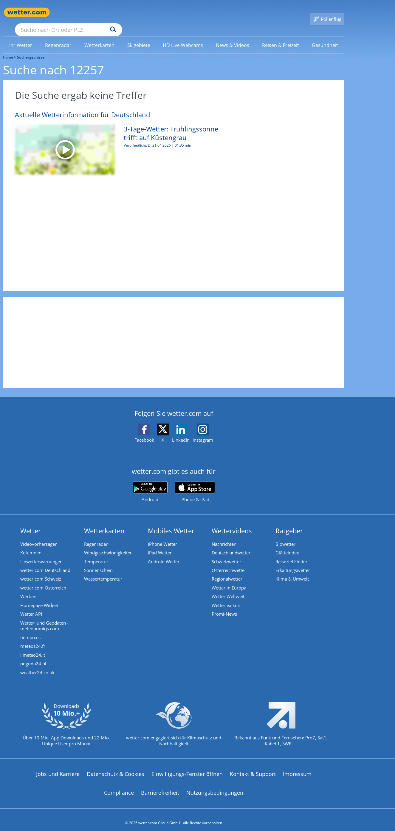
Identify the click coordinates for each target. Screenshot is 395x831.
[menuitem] (21, 36)
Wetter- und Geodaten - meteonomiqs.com (45, 619)
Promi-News (225, 607)
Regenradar (96, 535)
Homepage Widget (40, 598)
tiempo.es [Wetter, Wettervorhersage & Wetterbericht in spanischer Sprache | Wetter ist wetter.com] (31, 631)
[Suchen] (159, 12)
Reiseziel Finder (292, 553)
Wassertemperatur (104, 571)
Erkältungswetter (293, 562)
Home (8, 48)
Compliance (119, 786)
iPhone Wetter (163, 535)
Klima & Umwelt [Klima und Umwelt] (292, 571)
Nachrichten (224, 535)
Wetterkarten (105, 522)
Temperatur (97, 553)
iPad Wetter (160, 544)
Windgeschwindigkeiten (109, 544)
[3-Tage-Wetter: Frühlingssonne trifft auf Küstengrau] (115, 141)
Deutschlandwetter (231, 544)
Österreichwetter (229, 562)
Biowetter (286, 535)
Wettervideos (232, 522)
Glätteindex (288, 544)
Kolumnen (31, 544)
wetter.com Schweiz (41, 571)
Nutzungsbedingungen (214, 786)
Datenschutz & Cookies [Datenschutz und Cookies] (115, 767)
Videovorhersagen (39, 535)
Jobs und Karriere (58, 767)
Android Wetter (164, 553)
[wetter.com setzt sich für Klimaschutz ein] (174, 723)
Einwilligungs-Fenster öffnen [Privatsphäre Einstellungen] (187, 767)
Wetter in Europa (229, 580)
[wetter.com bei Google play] (150, 483)
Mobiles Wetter (171, 522)
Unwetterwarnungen (42, 553)
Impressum (297, 767)
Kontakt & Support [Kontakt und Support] (253, 767)
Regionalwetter (227, 571)
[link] (21, 37)
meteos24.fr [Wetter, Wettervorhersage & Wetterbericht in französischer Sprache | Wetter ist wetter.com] (33, 639)
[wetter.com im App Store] (195, 483)
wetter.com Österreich (44, 580)
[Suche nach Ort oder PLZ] (113, 12)
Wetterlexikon (226, 598)
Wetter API (32, 607)
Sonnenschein (99, 562)
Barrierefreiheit (160, 786)
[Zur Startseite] (27, 12)
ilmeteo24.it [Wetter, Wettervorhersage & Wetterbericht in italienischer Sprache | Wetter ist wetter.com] (33, 648)
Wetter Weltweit (228, 589)
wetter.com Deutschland (46, 562)
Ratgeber (289, 522)
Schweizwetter (227, 553)
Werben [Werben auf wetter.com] (29, 589)
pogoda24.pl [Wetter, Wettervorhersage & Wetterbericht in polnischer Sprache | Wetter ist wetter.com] (34, 657)
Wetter (31, 522)
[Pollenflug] (327, 12)
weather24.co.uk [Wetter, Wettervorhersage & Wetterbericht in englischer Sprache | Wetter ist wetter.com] (38, 666)
